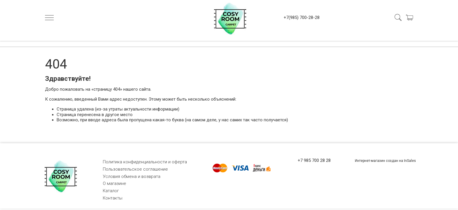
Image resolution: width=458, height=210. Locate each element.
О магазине (114, 183)
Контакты (112, 198)
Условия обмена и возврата (131, 176)
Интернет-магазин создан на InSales (385, 161)
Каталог (111, 190)
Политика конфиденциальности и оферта (145, 161)
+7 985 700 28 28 (314, 160)
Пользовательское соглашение (135, 169)
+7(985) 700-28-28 (302, 17)
